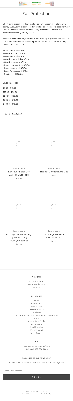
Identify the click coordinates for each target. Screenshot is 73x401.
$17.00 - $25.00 (10, 92)
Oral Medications (36, 309)
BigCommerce (41, 391)
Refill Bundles (36, 327)
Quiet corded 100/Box (13, 74)
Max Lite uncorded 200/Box (16, 59)
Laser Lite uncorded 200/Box (17, 65)
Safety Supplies (36, 333)
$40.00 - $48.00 (10, 104)
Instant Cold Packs (36, 321)
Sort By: (8, 114)
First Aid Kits (36, 306)
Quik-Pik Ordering (36, 281)
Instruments (36, 324)
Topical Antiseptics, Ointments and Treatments (36, 315)
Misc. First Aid (36, 330)
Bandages (36, 312)
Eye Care (36, 318)
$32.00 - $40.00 (10, 100)
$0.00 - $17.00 (9, 88)
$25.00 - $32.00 (10, 96)
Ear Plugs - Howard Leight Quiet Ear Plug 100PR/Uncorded (19, 237)
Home (36, 300)
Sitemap (36, 287)
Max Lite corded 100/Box (15, 62)
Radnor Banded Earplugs (54, 171)
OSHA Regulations (36, 284)
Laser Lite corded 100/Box (15, 68)
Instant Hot (36, 303)
